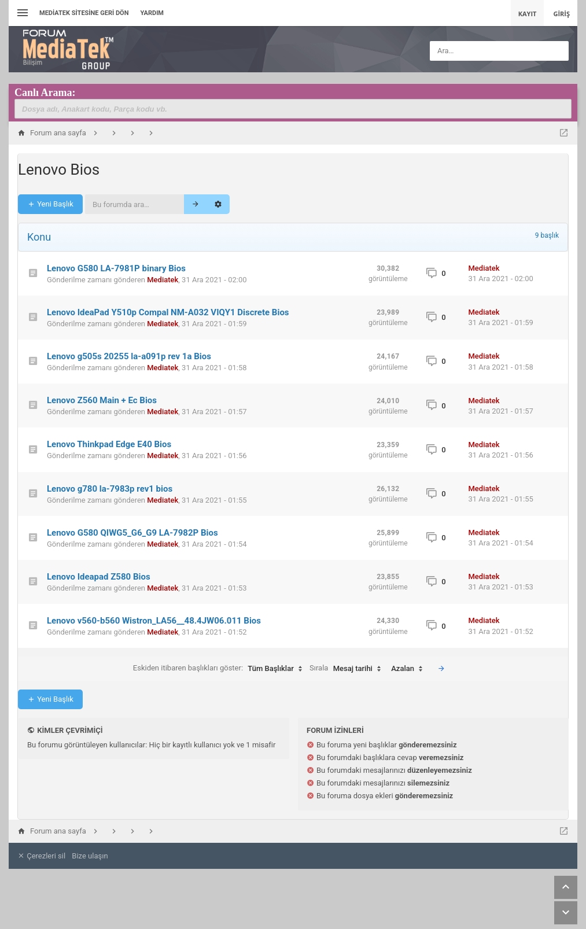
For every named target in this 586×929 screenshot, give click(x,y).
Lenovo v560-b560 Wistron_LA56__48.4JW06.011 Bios (154, 620)
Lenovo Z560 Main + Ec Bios (102, 400)
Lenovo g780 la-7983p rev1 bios (109, 489)
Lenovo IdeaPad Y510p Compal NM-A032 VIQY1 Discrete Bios (168, 312)
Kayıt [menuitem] (527, 13)
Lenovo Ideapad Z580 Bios (98, 577)
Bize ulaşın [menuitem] (90, 855)
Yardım (152, 13)
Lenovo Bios (58, 169)
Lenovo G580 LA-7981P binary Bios (116, 268)
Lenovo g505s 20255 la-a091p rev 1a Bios (129, 356)
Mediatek (162, 279)
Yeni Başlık (50, 204)
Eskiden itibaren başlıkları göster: (220, 668)
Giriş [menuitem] (561, 13)
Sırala (347, 668)
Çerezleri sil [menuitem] (41, 856)
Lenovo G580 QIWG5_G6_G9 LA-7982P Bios (132, 533)
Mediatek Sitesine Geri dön (83, 13)
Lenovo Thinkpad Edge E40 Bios (109, 444)
